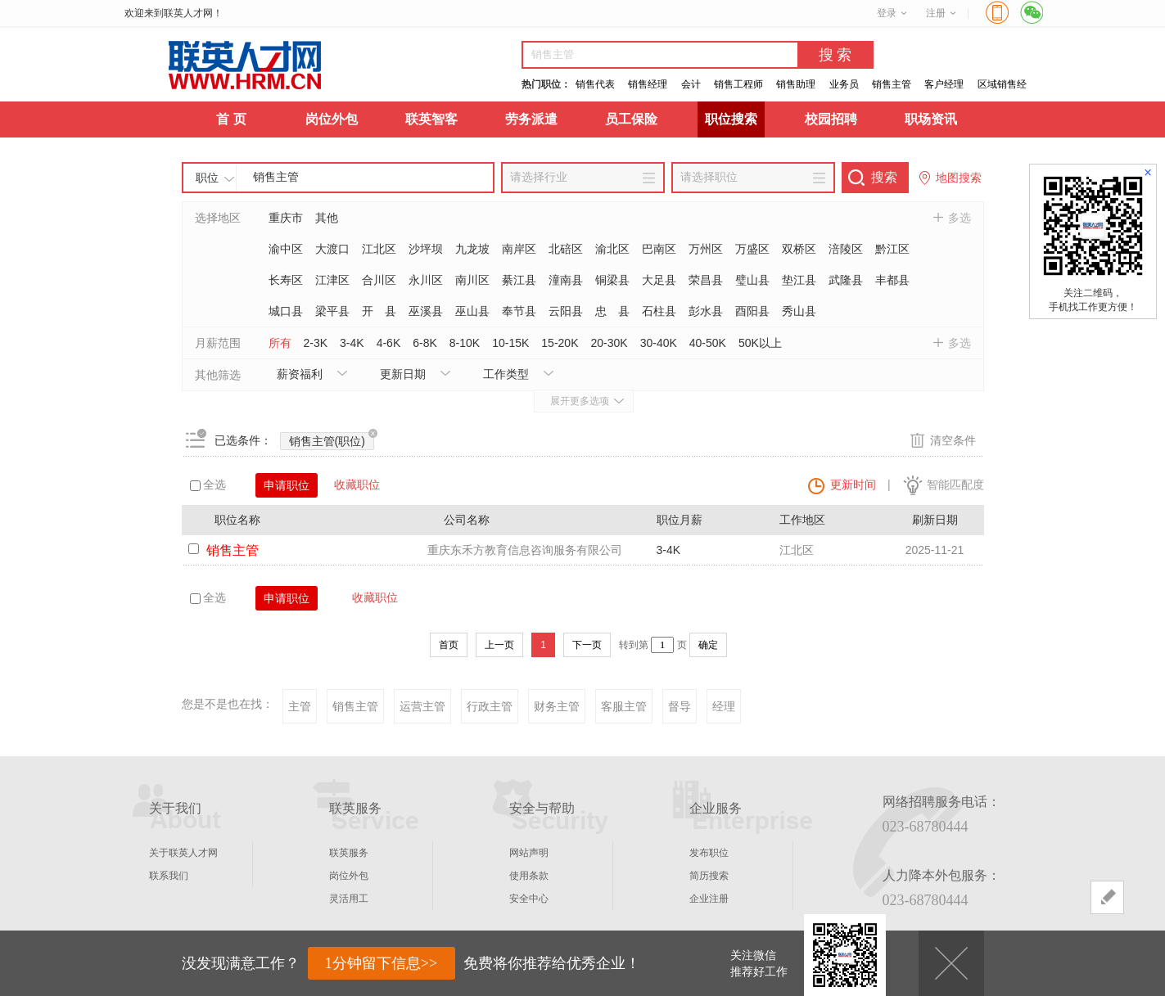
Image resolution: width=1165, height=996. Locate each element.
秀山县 (799, 311)
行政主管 (490, 706)
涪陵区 (846, 248)
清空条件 (953, 440)
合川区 (379, 279)
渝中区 (286, 248)
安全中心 (529, 898)
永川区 (426, 279)
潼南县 (566, 279)
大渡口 (332, 248)
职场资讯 (931, 119)
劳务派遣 (531, 119)
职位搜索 (731, 119)
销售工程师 (738, 84)
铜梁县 (612, 279)
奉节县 (519, 311)
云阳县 (566, 311)
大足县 (659, 279)
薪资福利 (300, 374)
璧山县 (752, 279)
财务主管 (557, 706)
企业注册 (709, 898)
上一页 (499, 645)
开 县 (379, 311)
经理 (723, 706)
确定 (708, 645)
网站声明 (529, 853)
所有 (280, 342)
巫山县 (472, 311)
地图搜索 (959, 177)
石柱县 (659, 311)
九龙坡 (472, 248)
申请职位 (286, 485)
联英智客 (431, 119)
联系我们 (168, 875)
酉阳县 (752, 311)
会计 (691, 84)
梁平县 (332, 311)
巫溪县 (426, 311)
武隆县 (846, 279)
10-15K (510, 342)
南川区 (472, 279)
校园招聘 (831, 119)
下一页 (587, 645)
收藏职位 (357, 484)
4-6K (389, 342)
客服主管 (624, 706)
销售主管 (891, 84)
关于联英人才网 (183, 853)
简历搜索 (709, 875)
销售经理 (647, 84)
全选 (208, 484)
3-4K (352, 342)
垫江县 (799, 279)
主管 (299, 706)
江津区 (332, 279)
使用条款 (529, 875)
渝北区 (612, 248)
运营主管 (422, 706)
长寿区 (286, 279)
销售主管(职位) (331, 440)
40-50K (707, 342)
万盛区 (752, 248)
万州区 (706, 248)
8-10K (464, 342)
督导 (679, 706)
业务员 (844, 84)
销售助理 (795, 84)
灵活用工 (348, 898)
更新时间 (853, 484)
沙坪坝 (426, 248)
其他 (326, 217)
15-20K (559, 342)
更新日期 (403, 374)
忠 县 (612, 311)
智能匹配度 (955, 484)
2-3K (316, 342)
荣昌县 (706, 279)
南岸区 (519, 248)
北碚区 (566, 248)
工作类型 (506, 374)
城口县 (286, 311)
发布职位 (709, 853)
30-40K (658, 342)
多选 (959, 217)
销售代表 (595, 84)
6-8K (425, 342)
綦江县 (519, 279)
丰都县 (892, 279)
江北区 (379, 248)
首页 (448, 645)
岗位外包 (331, 119)
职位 (207, 177)
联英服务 (348, 853)
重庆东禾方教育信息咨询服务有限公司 (524, 550)
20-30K (608, 342)
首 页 (231, 119)
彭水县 (706, 311)
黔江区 (892, 248)
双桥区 (799, 248)
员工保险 (631, 119)
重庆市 (286, 217)
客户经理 (944, 84)
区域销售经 (1002, 84)
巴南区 (659, 248)
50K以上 (760, 342)
